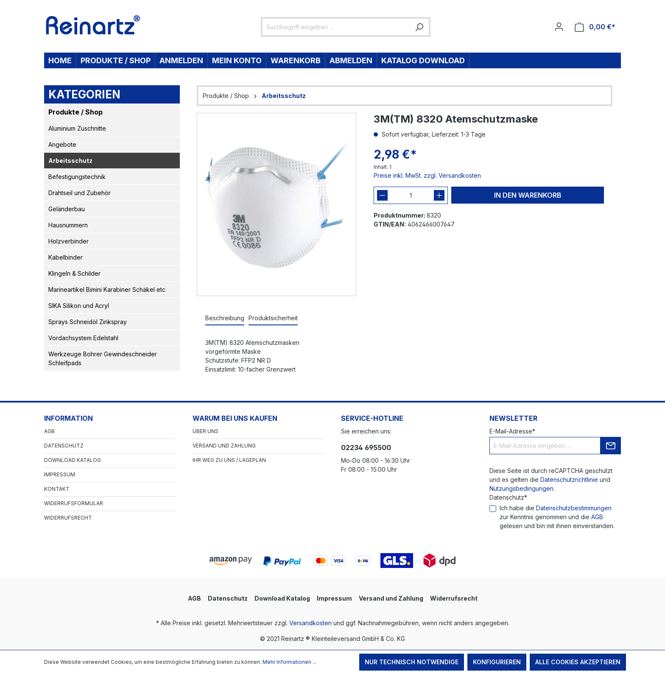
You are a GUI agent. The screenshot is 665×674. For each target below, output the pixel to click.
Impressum (59, 474)
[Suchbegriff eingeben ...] (336, 27)
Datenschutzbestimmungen (574, 508)
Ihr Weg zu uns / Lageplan (229, 460)
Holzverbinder (68, 241)
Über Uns (205, 431)
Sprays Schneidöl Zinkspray (87, 321)
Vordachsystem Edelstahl (83, 337)
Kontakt (57, 489)
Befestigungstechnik (77, 176)
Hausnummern (68, 225)
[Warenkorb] (595, 27)
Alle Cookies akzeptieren (577, 662)
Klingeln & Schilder (74, 273)
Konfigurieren (497, 662)
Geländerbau (66, 209)
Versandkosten (310, 622)
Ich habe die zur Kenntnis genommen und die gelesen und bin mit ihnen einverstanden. (557, 516)
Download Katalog (72, 460)
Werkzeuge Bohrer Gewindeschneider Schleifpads (102, 358)
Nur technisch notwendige (411, 662)
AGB (49, 431)
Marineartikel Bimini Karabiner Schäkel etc (106, 289)
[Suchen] (419, 27)
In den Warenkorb (528, 195)
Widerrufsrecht (68, 518)
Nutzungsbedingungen (521, 488)
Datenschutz (64, 445)
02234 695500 (366, 447)
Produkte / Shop (75, 112)
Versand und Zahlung (224, 445)
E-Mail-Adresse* (512, 431)
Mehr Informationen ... (289, 662)
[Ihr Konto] (559, 26)
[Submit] (611, 445)
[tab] (224, 318)
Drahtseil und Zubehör (79, 192)
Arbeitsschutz (70, 160)
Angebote (62, 144)
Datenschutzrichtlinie (569, 479)
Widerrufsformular (73, 503)
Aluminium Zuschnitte (77, 128)
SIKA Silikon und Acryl (78, 305)
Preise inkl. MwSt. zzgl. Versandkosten (427, 175)
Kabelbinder (65, 257)
